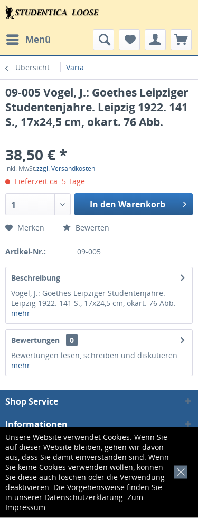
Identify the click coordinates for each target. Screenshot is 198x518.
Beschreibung (35, 278)
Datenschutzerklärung (83, 497)
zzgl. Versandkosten (65, 168)
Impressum (25, 507)
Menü (28, 38)
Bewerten (86, 228)
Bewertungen (35, 340)
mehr (20, 313)
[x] (178, 471)
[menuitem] (28, 39)
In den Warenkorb (138, 203)
